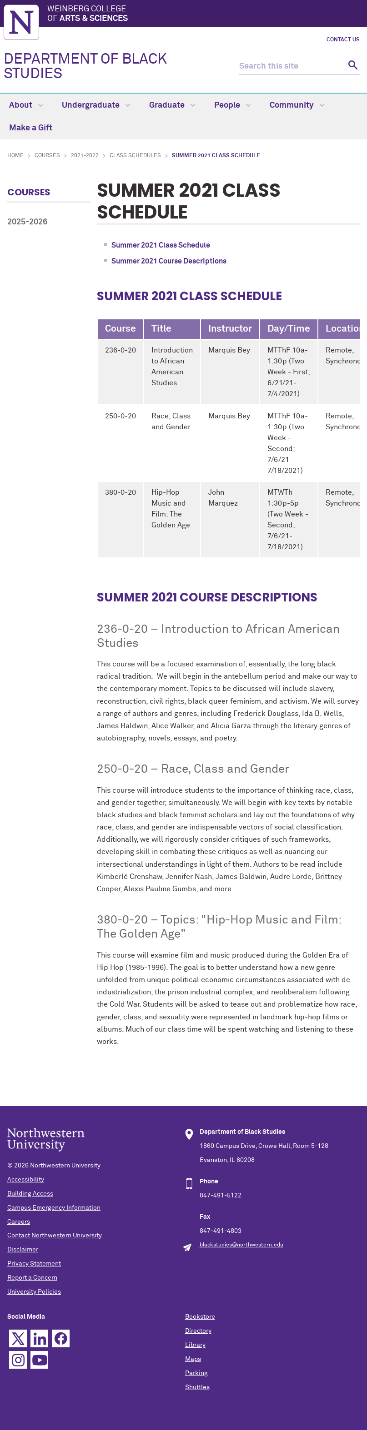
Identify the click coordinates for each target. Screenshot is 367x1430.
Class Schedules (135, 156)
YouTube (39, 1360)
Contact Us (343, 40)
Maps (193, 1359)
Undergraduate (96, 105)
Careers (18, 1222)
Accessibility (25, 1180)
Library (195, 1345)
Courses (47, 156)
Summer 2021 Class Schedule (160, 245)
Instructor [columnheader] (230, 329)
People (232, 105)
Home (15, 156)
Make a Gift (30, 128)
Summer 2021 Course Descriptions (168, 261)
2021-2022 (85, 156)
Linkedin (39, 1338)
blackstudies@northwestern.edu (241, 1245)
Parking (196, 1373)
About (26, 105)
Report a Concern (32, 1278)
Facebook (61, 1338)
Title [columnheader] (161, 329)
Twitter (18, 1338)
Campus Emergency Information (54, 1208)
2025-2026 (27, 222)
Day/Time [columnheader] (288, 329)
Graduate (172, 105)
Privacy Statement (34, 1264)
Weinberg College (205, 14)
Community (297, 105)
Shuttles (197, 1387)
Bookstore (200, 1317)
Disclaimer (22, 1249)
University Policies (34, 1292)
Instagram (18, 1360)
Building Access (30, 1194)
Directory (198, 1331)
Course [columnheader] (120, 329)
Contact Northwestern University (54, 1235)
